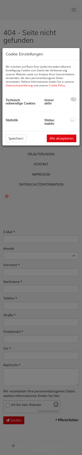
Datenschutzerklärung (19, 85)
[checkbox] (73, 99)
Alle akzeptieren (61, 138)
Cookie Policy (57, 85)
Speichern (16, 138)
